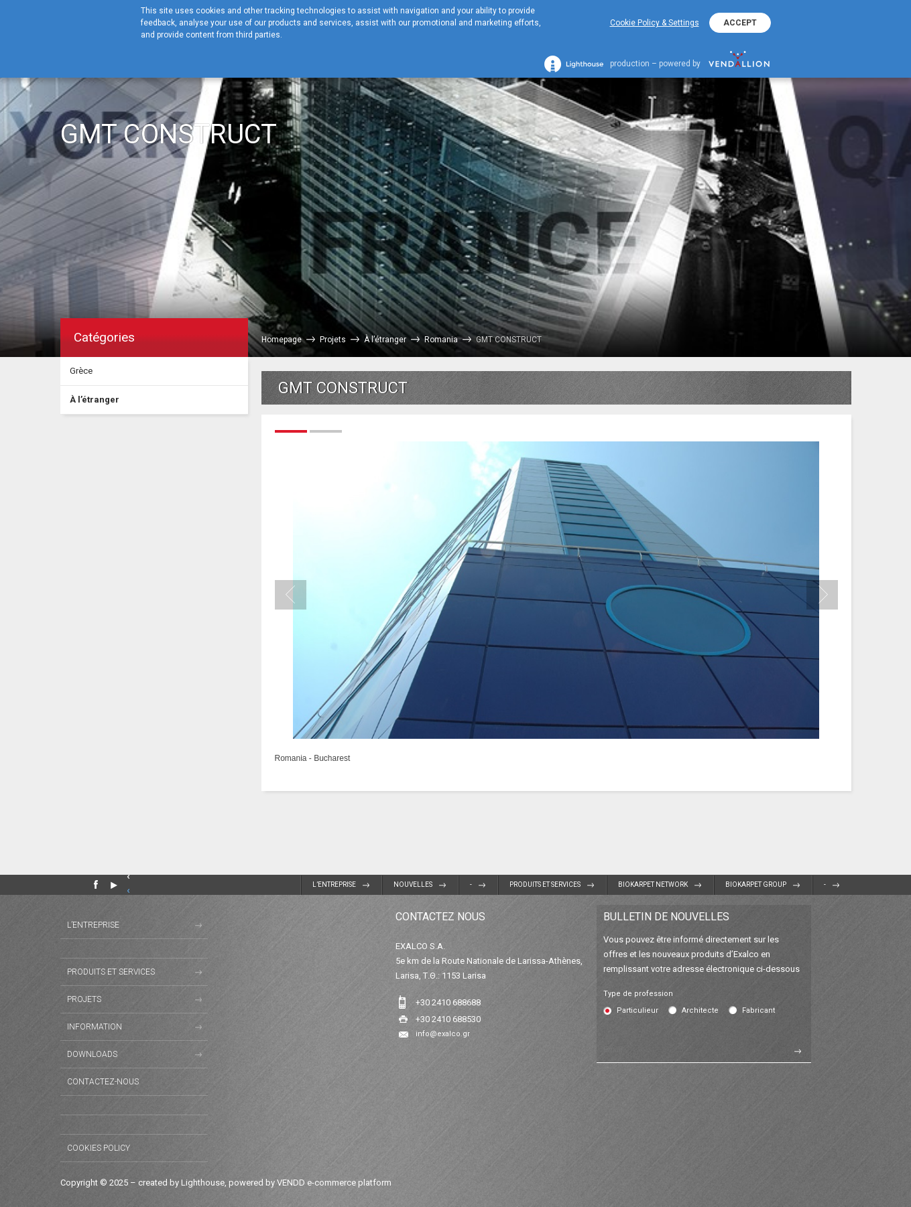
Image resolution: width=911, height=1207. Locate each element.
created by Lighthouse (181, 1183)
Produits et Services (545, 884)
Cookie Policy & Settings (654, 22)
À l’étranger (94, 400)
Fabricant (758, 1010)
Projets (84, 999)
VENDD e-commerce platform (334, 1183)
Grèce (81, 371)
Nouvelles (412, 884)
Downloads (92, 1054)
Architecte (700, 1010)
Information (94, 1027)
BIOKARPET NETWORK (653, 884)
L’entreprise (334, 884)
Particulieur (637, 1010)
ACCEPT (740, 22)
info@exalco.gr (443, 1034)
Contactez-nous (103, 1081)
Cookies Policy (98, 1148)
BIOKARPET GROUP (755, 884)
